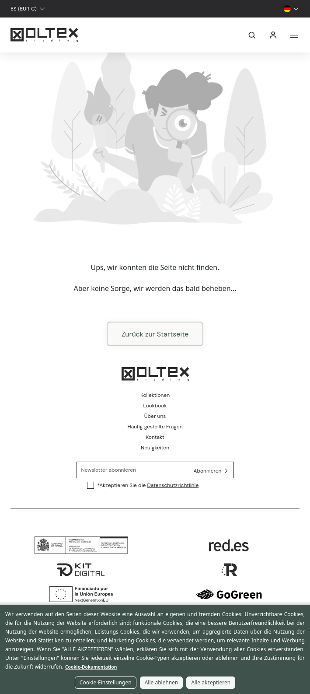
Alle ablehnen (161, 682)
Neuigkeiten (155, 447)
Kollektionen (155, 395)
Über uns (155, 416)
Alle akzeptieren (210, 682)
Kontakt (155, 437)
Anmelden (273, 35)
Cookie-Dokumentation (91, 667)
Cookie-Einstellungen (106, 682)
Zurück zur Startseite (155, 334)
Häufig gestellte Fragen (154, 426)
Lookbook (155, 405)
